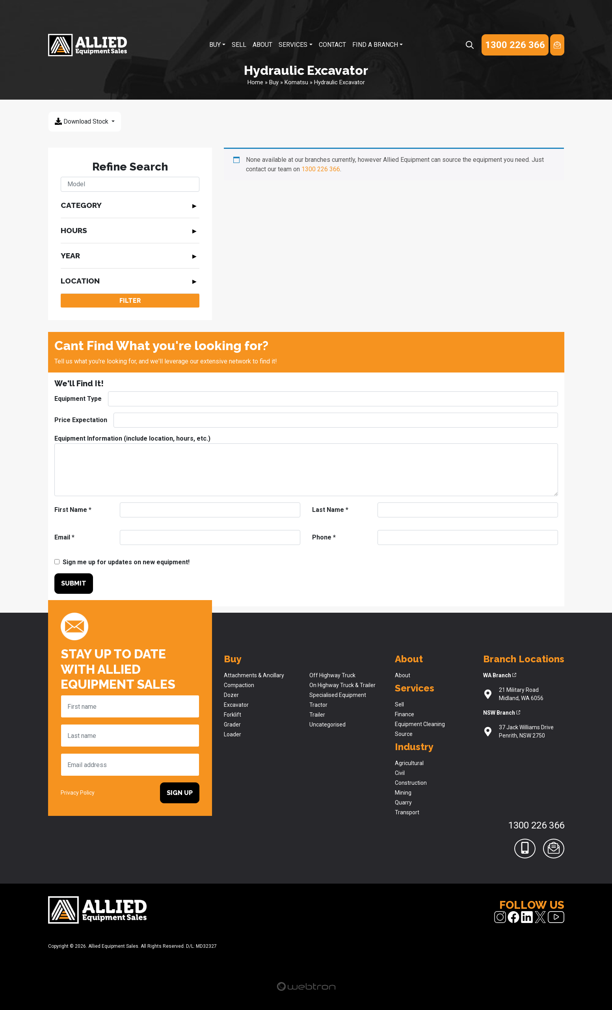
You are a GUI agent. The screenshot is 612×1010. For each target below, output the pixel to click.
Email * (64, 537)
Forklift (232, 715)
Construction (411, 783)
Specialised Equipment (337, 695)
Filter (130, 300)
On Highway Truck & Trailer (342, 685)
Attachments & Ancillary (254, 675)
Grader (232, 724)
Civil (400, 773)
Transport (407, 812)
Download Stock (82, 121)
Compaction (239, 685)
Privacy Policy (78, 792)
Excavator (236, 705)
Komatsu (296, 82)
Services (293, 44)
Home (255, 82)
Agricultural (409, 763)
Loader (232, 734)
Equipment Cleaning (420, 724)
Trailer (317, 715)
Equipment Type (78, 398)
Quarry (403, 802)
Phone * (324, 537)
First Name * (72, 509)
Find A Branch (375, 44)
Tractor (318, 705)
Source (404, 734)
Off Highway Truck (332, 675)
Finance (404, 714)
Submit (73, 583)
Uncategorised (327, 724)
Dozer (231, 695)
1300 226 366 (320, 169)
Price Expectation (80, 420)
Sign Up (180, 793)
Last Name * (330, 509)
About (262, 44)
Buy (215, 44)
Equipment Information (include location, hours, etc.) (132, 438)
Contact (332, 44)
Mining (403, 792)
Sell (239, 44)
